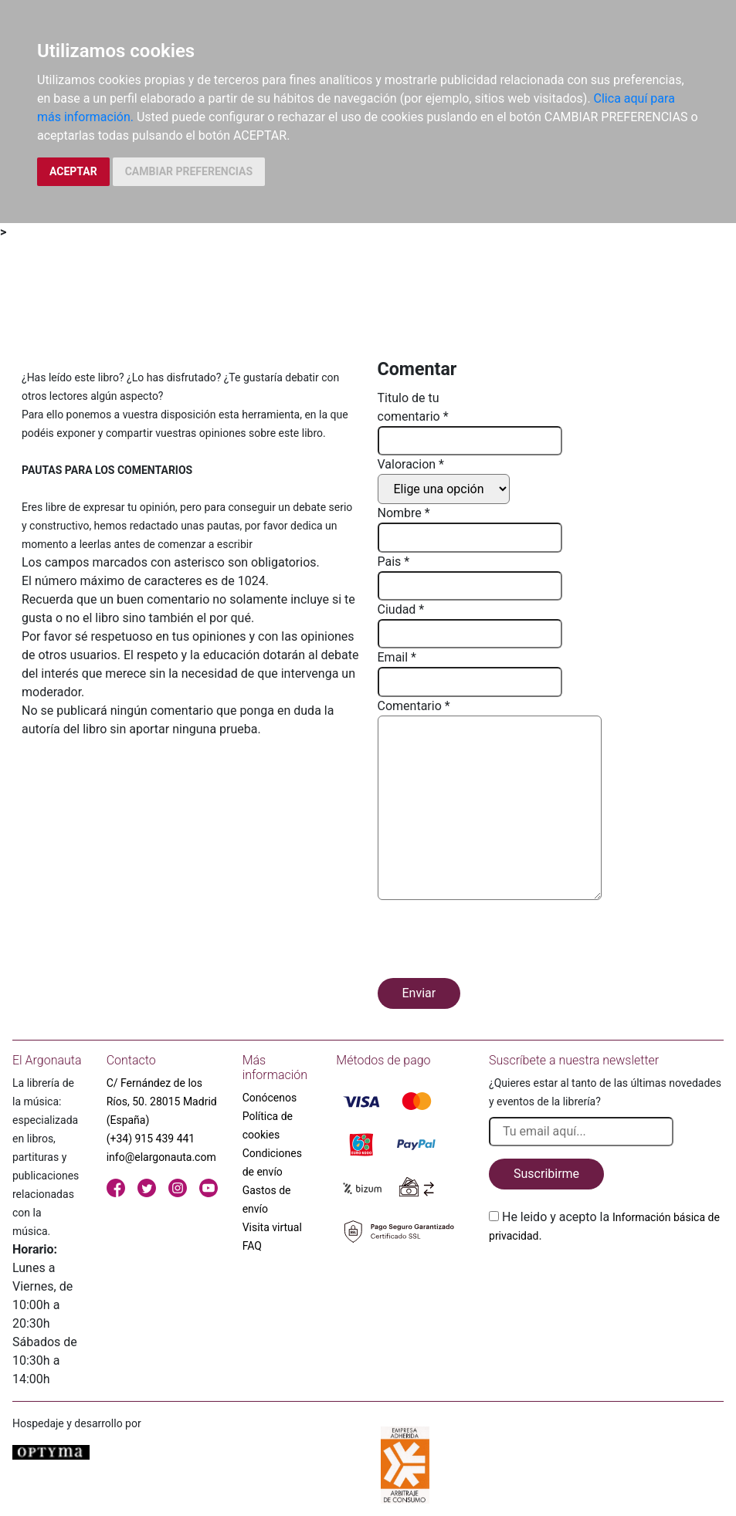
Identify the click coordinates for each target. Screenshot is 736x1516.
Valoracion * (411, 464)
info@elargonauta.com (161, 1157)
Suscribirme (546, 1173)
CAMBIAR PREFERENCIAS (189, 171)
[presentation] (495, 942)
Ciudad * (401, 609)
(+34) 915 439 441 (151, 1138)
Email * (397, 657)
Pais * (394, 561)
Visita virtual (272, 1227)
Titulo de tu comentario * (413, 407)
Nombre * (404, 513)
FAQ (252, 1246)
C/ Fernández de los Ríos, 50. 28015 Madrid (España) (162, 1101)
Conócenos (270, 1097)
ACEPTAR (73, 171)
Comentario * (414, 706)
